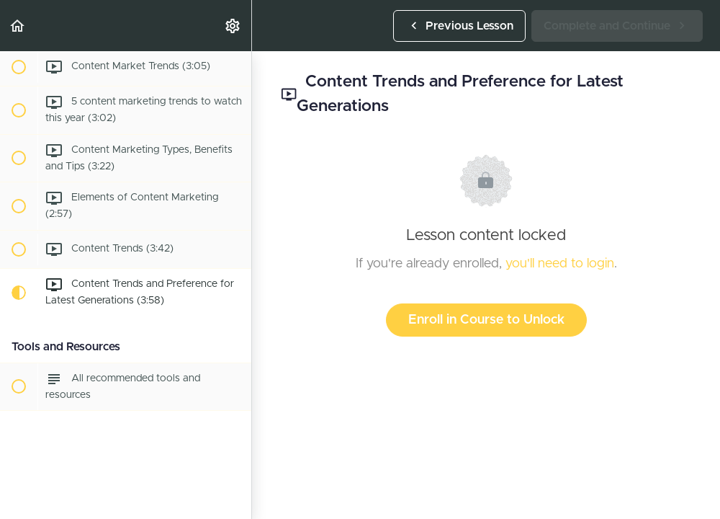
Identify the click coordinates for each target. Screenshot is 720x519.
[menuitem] (233, 25)
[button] (18, 25)
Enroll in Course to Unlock (486, 320)
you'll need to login (559, 263)
